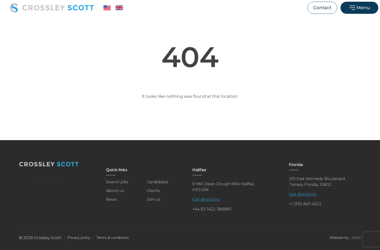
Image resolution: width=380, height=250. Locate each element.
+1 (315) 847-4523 (310, 204)
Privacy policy (78, 237)
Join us (153, 202)
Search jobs (117, 184)
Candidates (157, 184)
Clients (153, 193)
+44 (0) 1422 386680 (211, 211)
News (111, 202)
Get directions (206, 202)
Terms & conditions (112, 237)
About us (115, 193)
